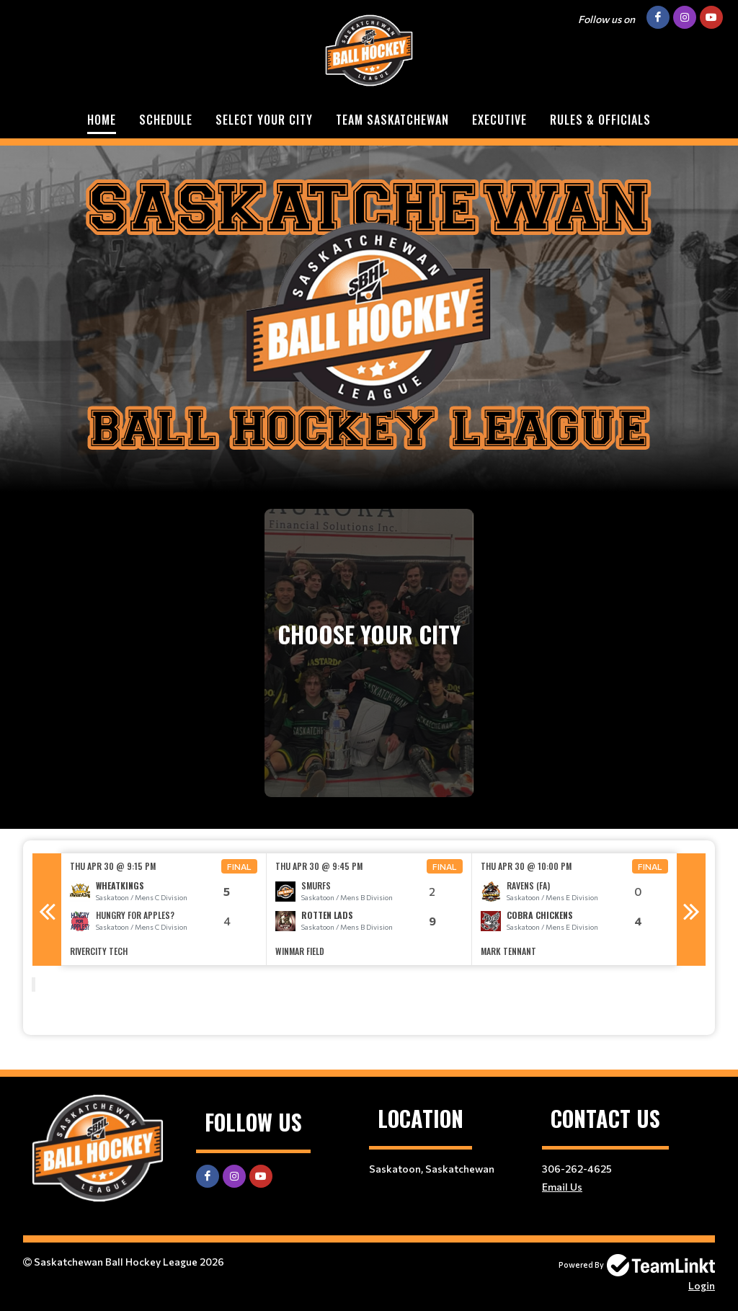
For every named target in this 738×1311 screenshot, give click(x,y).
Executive (499, 119)
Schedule (165, 119)
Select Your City (264, 119)
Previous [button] (46, 909)
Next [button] (691, 909)
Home (101, 119)
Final (239, 866)
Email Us (562, 1187)
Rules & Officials (600, 119)
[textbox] (369, 1014)
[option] (164, 909)
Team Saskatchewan (392, 119)
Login (701, 1285)
